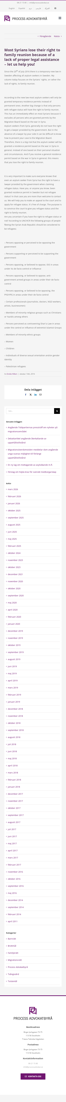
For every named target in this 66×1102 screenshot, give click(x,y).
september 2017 (16, 815)
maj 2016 (12, 893)
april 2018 (13, 765)
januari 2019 (14, 701)
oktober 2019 (14, 645)
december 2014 (15, 900)
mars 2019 (13, 687)
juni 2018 (12, 751)
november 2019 (15, 638)
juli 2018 (12, 744)
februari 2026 (14, 496)
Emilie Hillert (12, 374)
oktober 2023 (14, 567)
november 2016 (15, 871)
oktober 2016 (14, 878)
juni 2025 (12, 531)
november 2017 (15, 801)
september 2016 (16, 886)
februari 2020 (14, 616)
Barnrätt (12, 938)
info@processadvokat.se (39, 2)
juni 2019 (12, 666)
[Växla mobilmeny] (60, 18)
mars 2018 (13, 772)
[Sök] (57, 411)
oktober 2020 (14, 588)
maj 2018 (12, 758)
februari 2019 (14, 694)
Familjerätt (13, 953)
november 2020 (15, 581)
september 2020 (16, 595)
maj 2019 (12, 673)
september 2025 (16, 517)
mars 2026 (13, 489)
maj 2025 (12, 538)
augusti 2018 (14, 737)
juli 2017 (12, 829)
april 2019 (13, 680)
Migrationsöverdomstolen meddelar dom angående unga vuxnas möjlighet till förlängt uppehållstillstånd (33, 453)
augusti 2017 (14, 822)
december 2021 (15, 574)
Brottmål (12, 945)
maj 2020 (12, 602)
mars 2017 (13, 857)
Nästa (57, 36)
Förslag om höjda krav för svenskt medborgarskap (32, 472)
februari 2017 (14, 864)
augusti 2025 (14, 524)
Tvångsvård (13, 974)
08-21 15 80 (22, 2)
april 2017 (13, 850)
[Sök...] (30, 411)
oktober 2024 (14, 553)
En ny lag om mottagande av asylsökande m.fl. (30, 464)
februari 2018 (14, 779)
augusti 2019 (14, 659)
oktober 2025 (14, 510)
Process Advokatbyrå (18, 967)
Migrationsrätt (15, 960)
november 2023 (15, 560)
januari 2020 (14, 623)
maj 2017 (12, 843)
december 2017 (15, 793)
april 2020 (13, 609)
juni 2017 (12, 836)
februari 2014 (14, 914)
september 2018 (16, 730)
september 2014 (16, 907)
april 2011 (13, 921)
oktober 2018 (14, 723)
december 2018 (15, 708)
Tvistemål (12, 981)
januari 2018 (14, 786)
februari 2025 (14, 546)
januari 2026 (14, 503)
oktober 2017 (14, 808)
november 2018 (15, 716)
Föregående (45, 36)
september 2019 (16, 652)
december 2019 (15, 631)
